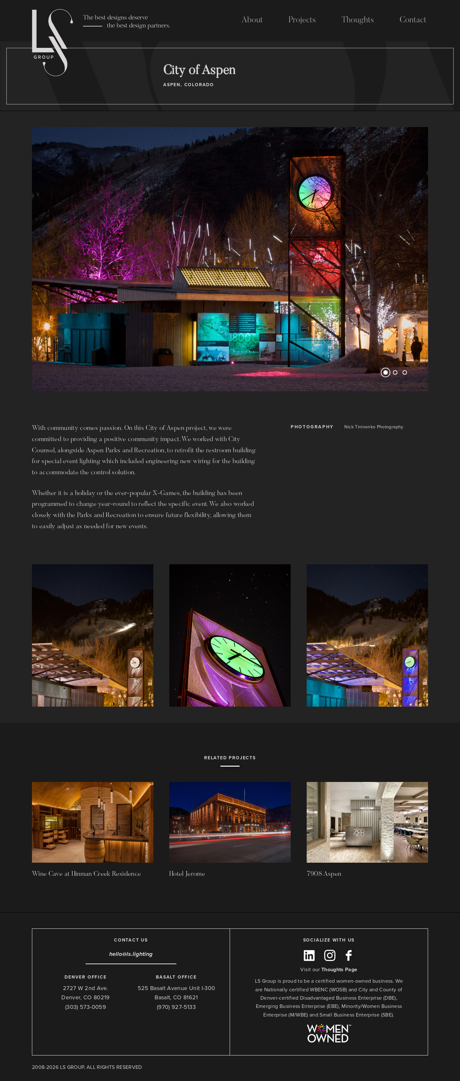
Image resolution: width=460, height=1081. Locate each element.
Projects (302, 20)
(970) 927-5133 (176, 1006)
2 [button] (395, 372)
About (252, 20)
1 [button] (385, 372)
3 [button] (404, 372)
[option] (230, 259)
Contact (413, 20)
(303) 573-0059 (85, 1006)
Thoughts (357, 20)
